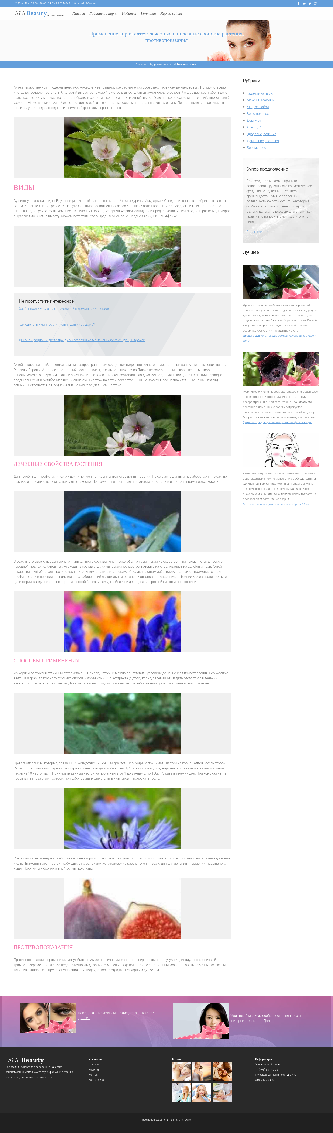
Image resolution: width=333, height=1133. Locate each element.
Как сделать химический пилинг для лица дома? (57, 324)
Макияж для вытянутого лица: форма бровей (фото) (277, 504)
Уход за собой (258, 107)
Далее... (84, 1018)
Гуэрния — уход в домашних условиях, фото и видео (277, 422)
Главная (78, 13)
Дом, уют (254, 121)
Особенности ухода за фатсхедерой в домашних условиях (64, 309)
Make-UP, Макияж (260, 100)
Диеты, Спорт (257, 127)
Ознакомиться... (259, 232)
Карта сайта (171, 13)
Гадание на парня (103, 13)
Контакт (148, 13)
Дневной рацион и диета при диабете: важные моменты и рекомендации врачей (82, 340)
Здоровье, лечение (261, 134)
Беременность (258, 148)
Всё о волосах (258, 114)
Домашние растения (263, 141)
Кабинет (129, 13)
